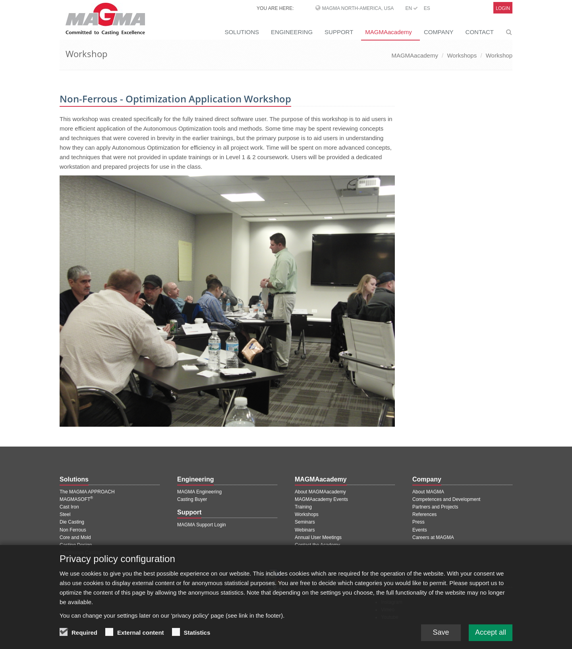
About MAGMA (428, 492)
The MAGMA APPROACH (87, 492)
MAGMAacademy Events (321, 499)
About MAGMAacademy (320, 492)
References (424, 514)
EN (411, 8)
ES (427, 8)
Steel (65, 514)
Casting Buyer (192, 499)
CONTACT (480, 32)
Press (418, 522)
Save (441, 635)
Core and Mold (75, 537)
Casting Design (76, 545)
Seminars (305, 522)
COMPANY (439, 32)
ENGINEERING (292, 32)
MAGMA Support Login (201, 525)
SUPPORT (339, 32)
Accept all (490, 635)
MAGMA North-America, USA (358, 8)
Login (503, 8)
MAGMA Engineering (199, 492)
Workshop (499, 55)
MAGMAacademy (388, 32)
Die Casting (72, 522)
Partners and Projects (435, 507)
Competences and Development (446, 499)
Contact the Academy (317, 545)
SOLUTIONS (241, 32)
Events (419, 530)
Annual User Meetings (318, 537)
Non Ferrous (73, 530)
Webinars (305, 530)
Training (303, 507)
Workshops (462, 55)
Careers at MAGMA (433, 537)
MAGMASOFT (76, 499)
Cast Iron (69, 507)
